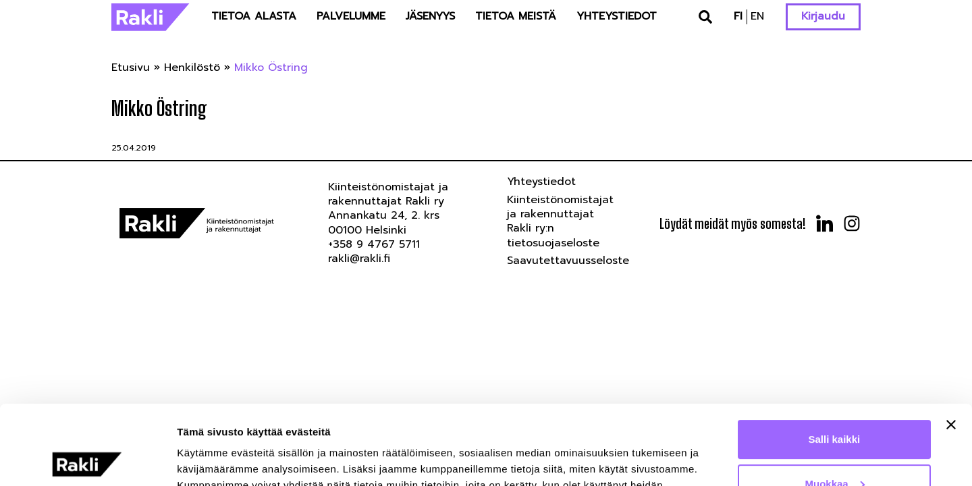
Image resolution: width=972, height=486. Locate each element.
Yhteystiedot (616, 16)
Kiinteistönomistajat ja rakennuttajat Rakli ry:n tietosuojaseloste (560, 221)
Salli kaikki (835, 360)
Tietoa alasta (253, 16)
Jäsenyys (430, 16)
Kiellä (834, 448)
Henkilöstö (192, 67)
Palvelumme (351, 16)
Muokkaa (835, 404)
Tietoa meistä (515, 16)
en (757, 16)
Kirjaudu (823, 16)
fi (738, 16)
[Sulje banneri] (951, 345)
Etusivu (130, 67)
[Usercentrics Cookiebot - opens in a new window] (87, 460)
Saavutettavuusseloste (568, 260)
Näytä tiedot (206, 459)
